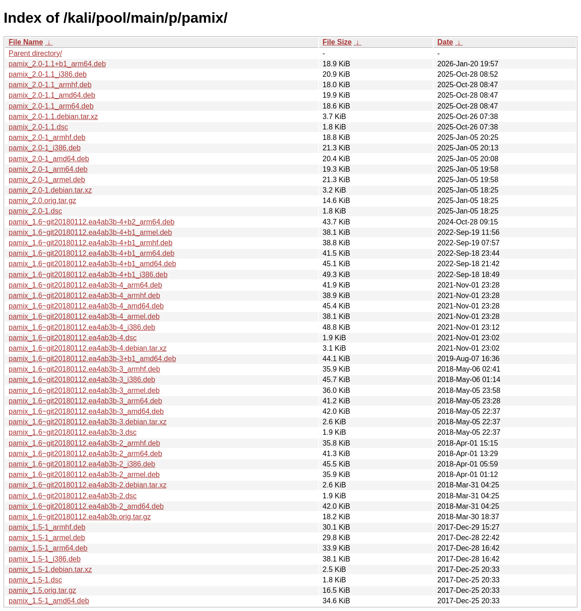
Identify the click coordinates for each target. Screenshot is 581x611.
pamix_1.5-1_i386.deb (44, 559)
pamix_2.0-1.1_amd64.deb (52, 95)
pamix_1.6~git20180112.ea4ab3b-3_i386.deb (82, 379)
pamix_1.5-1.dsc (35, 580)
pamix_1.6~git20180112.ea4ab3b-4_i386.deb (82, 327)
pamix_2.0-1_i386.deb (44, 148)
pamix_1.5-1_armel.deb (47, 537)
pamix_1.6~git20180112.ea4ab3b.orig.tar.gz (80, 517)
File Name (26, 42)
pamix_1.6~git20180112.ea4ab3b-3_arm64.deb (85, 401)
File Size (337, 42)
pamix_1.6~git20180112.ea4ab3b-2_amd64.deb (86, 506)
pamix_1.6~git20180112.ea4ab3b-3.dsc (73, 432)
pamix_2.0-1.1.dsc (38, 127)
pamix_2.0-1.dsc (35, 211)
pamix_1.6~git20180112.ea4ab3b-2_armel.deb (84, 474)
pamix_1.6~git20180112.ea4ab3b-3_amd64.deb (86, 411)
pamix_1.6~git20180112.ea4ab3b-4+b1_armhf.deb (90, 243)
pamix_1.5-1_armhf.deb (47, 527)
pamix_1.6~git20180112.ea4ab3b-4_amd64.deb (86, 306)
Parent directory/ (35, 53)
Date (445, 42)
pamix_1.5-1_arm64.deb (48, 548)
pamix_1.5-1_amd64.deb (49, 601)
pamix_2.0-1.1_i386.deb (48, 74)
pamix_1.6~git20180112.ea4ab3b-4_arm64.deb (85, 285)
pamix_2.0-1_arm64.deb (48, 169)
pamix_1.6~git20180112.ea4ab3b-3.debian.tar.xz (87, 422)
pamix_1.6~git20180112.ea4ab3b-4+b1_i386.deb (88, 274)
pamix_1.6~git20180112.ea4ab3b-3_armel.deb (84, 390)
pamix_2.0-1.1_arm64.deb (51, 106)
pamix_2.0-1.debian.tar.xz (50, 190)
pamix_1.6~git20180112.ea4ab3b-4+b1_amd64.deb (92, 264)
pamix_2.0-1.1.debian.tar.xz (53, 116)
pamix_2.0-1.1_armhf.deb (50, 85)
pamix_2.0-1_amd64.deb (49, 159)
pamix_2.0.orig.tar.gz (42, 200)
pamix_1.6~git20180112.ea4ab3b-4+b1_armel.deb (90, 232)
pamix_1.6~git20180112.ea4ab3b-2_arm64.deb (85, 453)
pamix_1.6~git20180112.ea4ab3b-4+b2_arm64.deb (92, 222)
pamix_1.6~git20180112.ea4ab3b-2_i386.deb (82, 464)
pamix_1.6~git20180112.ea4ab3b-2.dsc (73, 496)
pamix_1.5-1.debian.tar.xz (50, 569)
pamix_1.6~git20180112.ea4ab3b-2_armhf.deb (84, 443)
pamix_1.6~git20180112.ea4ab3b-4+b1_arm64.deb (92, 253)
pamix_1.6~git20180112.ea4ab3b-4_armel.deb (84, 316)
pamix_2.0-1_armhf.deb (47, 137)
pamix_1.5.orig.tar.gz (42, 590)
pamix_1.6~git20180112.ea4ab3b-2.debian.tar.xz (87, 485)
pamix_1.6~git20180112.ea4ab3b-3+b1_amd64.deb (92, 359)
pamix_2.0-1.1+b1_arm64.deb (57, 64)
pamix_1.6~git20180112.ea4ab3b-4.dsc (73, 338)
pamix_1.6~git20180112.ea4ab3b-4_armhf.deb (84, 295)
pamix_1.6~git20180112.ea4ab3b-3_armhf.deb (84, 369)
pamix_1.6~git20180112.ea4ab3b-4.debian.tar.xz (87, 348)
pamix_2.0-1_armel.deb (47, 180)
